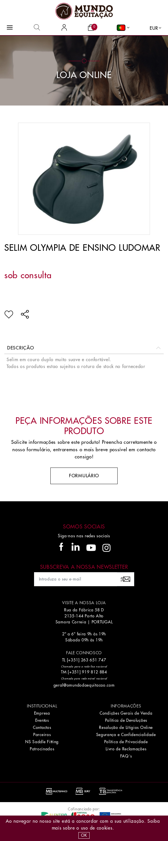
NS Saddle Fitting (42, 742)
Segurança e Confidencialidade (126, 735)
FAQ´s (126, 756)
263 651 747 (93, 660)
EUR (154, 28)
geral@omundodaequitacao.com (84, 685)
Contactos (42, 727)
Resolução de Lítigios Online (126, 727)
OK (84, 835)
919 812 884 (94, 672)
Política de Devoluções (126, 720)
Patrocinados (42, 749)
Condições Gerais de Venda (126, 713)
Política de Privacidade (126, 742)
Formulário (84, 476)
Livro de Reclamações (126, 749)
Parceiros (42, 735)
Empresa (42, 713)
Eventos (42, 720)
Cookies (104, 828)
